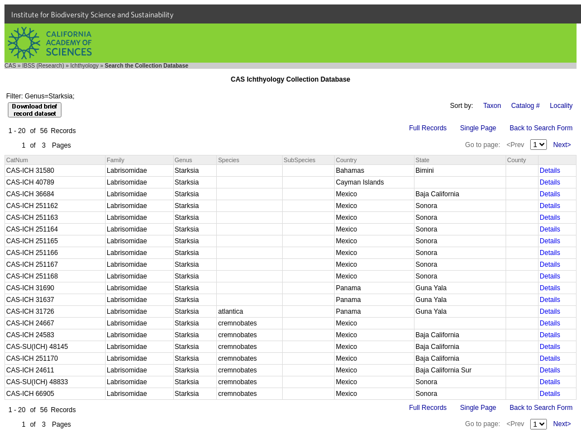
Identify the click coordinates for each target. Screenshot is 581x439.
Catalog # (525, 106)
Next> (562, 145)
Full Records (427, 128)
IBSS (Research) (43, 66)
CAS (10, 66)
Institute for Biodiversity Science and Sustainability (92, 14)
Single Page (478, 128)
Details (550, 170)
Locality (561, 106)
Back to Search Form (541, 128)
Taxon (492, 106)
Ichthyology (84, 66)
